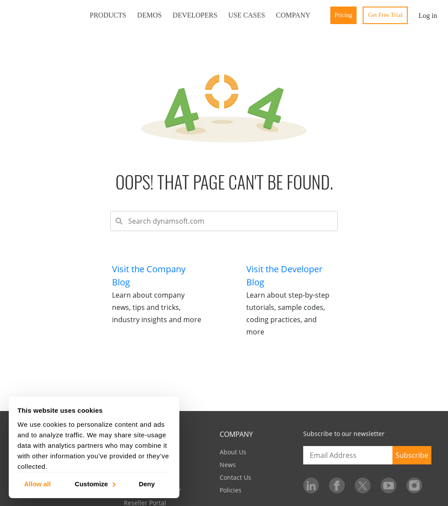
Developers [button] (195, 15)
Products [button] (108, 15)
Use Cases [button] (246, 15)
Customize (95, 483)
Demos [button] (149, 15)
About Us (233, 452)
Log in (428, 15)
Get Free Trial (385, 15)
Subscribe (412, 455)
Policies (231, 490)
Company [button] (293, 15)
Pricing (343, 15)
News (228, 464)
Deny (147, 483)
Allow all (37, 483)
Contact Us (235, 477)
